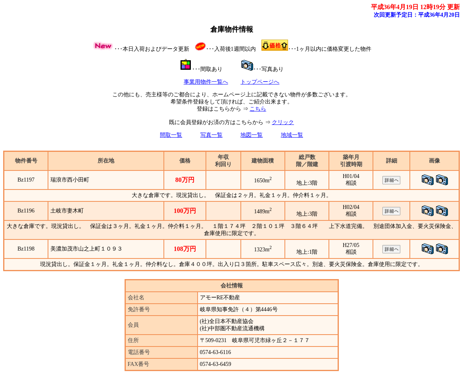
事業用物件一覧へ (206, 82)
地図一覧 (251, 135)
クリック (283, 122)
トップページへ (259, 82)
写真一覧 (211, 135)
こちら (258, 109)
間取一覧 (171, 135)
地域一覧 (292, 135)
